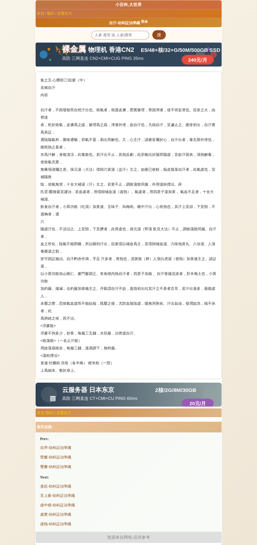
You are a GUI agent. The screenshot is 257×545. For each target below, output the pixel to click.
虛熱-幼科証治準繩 (55, 524)
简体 (144, 21)
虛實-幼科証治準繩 (55, 514)
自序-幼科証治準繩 (55, 448)
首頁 (40, 13)
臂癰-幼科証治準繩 (55, 457)
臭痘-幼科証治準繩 (55, 486)
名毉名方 (64, 13)
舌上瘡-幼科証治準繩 (57, 496)
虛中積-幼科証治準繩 (57, 505)
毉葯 (50, 13)
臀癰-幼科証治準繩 (55, 467)
